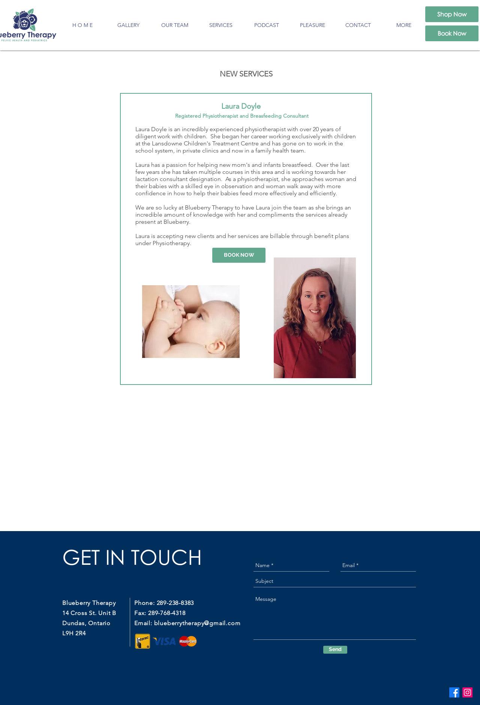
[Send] (335, 650)
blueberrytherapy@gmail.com (197, 623)
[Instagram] (467, 692)
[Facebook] (454, 692)
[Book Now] (451, 33)
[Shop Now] (451, 14)
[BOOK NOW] (239, 255)
